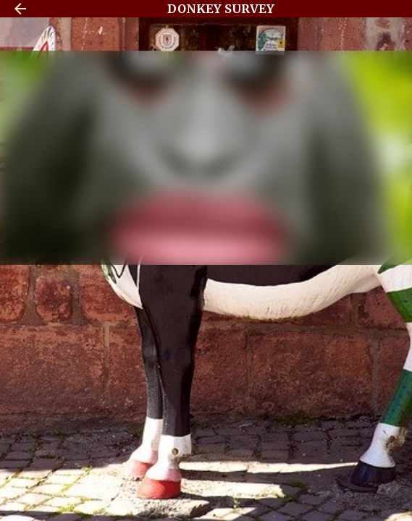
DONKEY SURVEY (220, 8)
